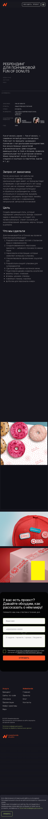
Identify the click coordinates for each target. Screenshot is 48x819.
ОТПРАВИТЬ (24, 658)
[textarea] (24, 641)
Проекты (26, 695)
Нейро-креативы (10, 706)
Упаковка (7, 699)
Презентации (8, 702)
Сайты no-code (9, 695)
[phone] (24, 629)
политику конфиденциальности (27, 650)
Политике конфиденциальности (30, 808)
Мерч (5, 709)
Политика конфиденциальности (12, 726)
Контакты (27, 702)
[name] (24, 621)
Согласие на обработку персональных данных (17, 728)
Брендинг (7, 692)
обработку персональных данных (29, 652)
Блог (25, 699)
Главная (26, 692)
